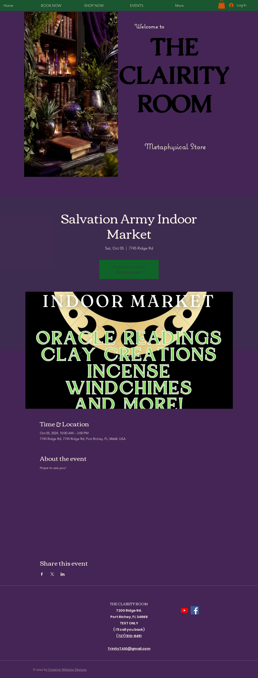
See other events (129, 272)
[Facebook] (195, 610)
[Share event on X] (52, 574)
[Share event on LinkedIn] (63, 574)
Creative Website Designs (67, 669)
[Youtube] (184, 610)
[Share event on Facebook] (42, 574)
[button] (221, 4)
